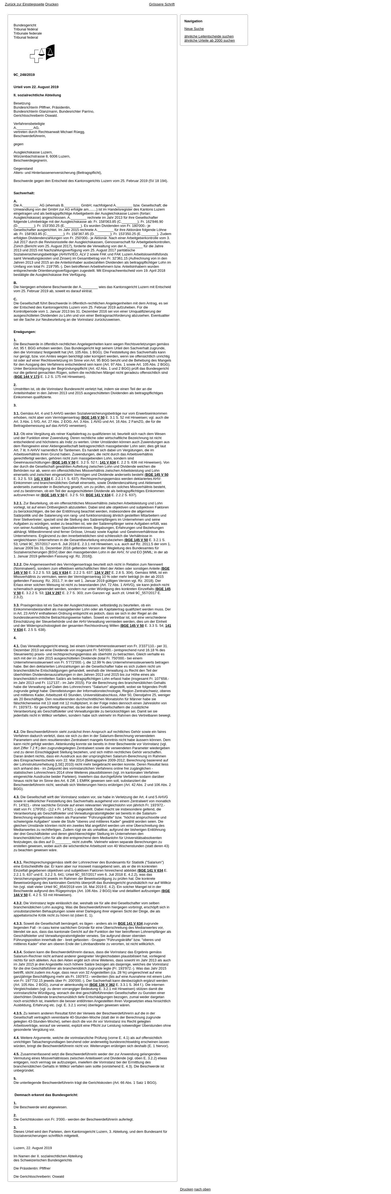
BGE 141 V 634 (98, 495)
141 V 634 (108, 462)
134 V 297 (102, 572)
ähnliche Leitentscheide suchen (209, 36)
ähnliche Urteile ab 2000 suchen (209, 40)
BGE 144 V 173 (27, 377)
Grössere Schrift (162, 4)
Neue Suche (194, 29)
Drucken (51, 4)
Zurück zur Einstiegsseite (24, 4)
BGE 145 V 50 (93, 417)
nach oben (202, 1189)
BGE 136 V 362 (102, 985)
